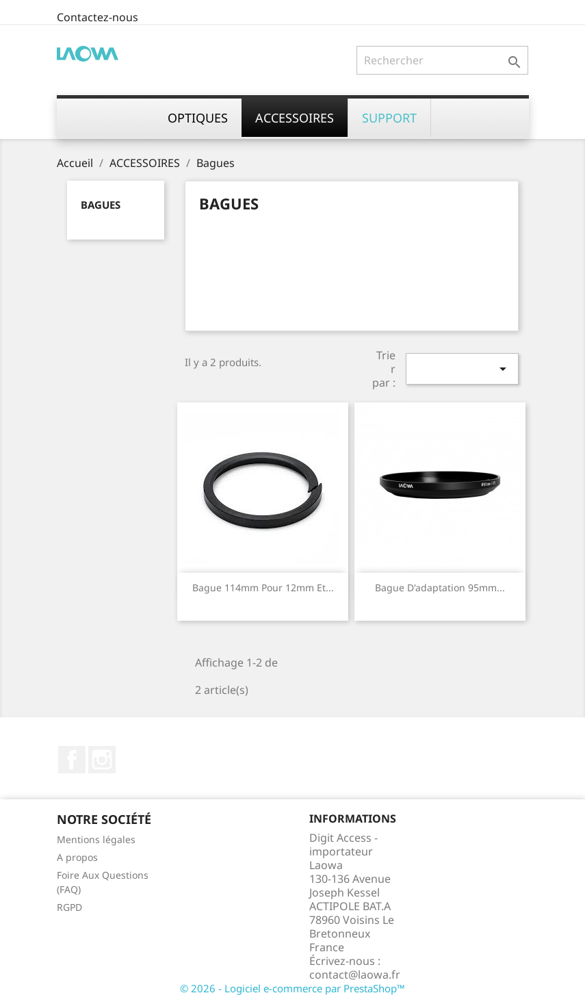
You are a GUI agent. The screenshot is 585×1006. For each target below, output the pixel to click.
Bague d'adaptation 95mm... (440, 587)
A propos (77, 857)
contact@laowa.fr (354, 974)
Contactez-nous (97, 17)
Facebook (72, 759)
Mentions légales (96, 839)
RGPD (69, 907)
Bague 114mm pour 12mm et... (263, 587)
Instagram (102, 759)
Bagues (100, 204)
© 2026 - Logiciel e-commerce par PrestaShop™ (292, 988)
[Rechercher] (442, 60)
